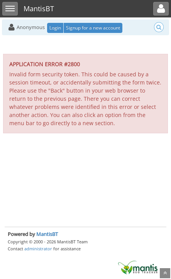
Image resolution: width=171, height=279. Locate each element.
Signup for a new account (93, 27)
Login (55, 27)
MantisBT (47, 234)
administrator (38, 248)
